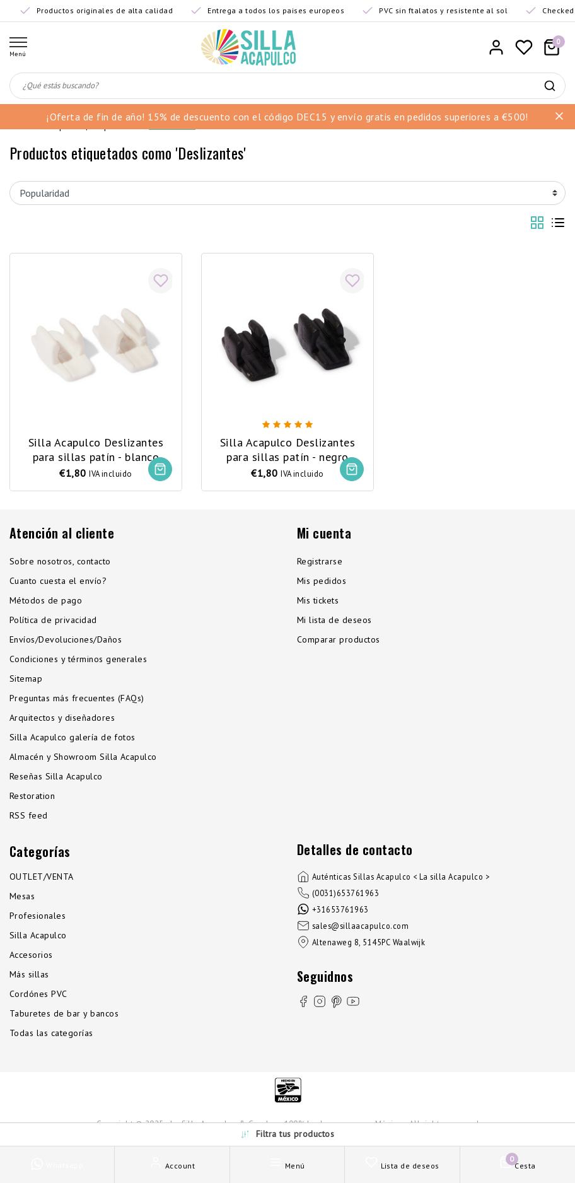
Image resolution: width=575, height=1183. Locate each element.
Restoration (32, 795)
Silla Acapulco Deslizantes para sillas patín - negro (287, 448)
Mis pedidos (321, 580)
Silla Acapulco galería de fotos (72, 737)
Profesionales (37, 915)
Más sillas (29, 974)
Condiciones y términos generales (78, 659)
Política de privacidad (53, 620)
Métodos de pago (45, 600)
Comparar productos (338, 639)
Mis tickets (318, 600)
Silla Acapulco (38, 935)
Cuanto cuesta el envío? (58, 580)
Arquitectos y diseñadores (62, 717)
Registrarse (319, 561)
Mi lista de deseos (334, 620)
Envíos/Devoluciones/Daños (65, 639)
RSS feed (28, 815)
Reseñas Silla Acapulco (56, 776)
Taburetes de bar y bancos (64, 1013)
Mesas (22, 896)
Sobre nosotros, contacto (60, 561)
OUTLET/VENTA (41, 876)
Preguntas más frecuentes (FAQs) (76, 698)
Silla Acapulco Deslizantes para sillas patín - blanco (95, 448)
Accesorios (31, 954)
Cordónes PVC (38, 993)
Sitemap (25, 678)
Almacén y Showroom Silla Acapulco (83, 756)
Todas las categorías (51, 1033)
